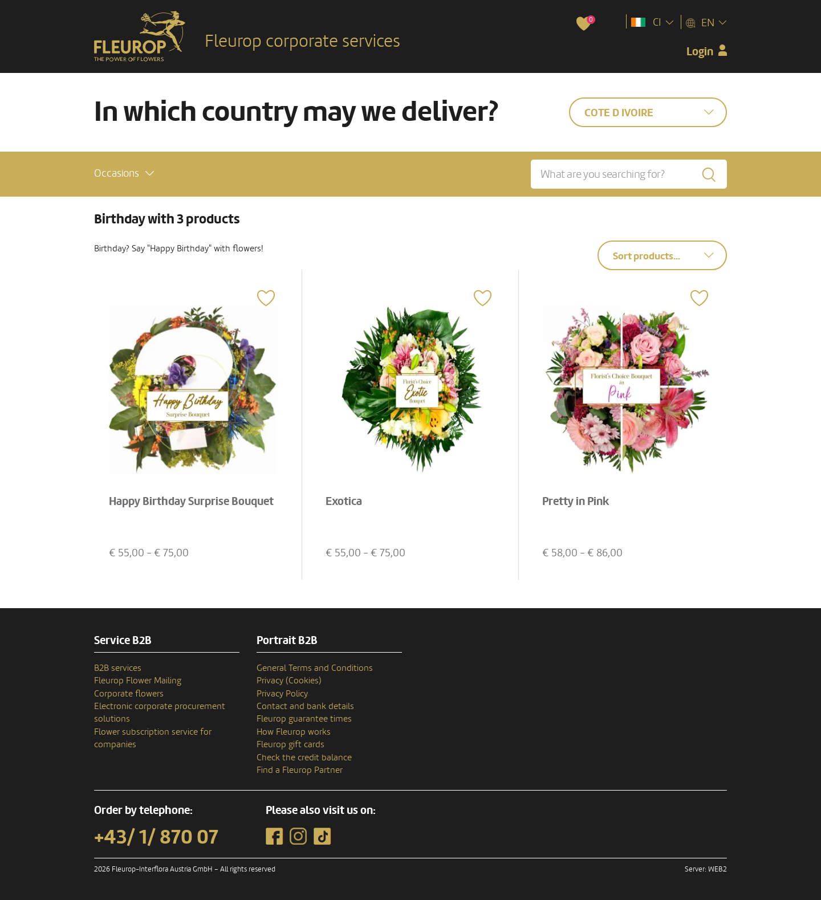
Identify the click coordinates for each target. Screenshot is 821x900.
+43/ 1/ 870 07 (156, 837)
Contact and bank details (305, 706)
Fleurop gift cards (290, 744)
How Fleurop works (294, 732)
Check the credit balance (304, 757)
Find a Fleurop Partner (300, 770)
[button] (124, 173)
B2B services (117, 668)
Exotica (344, 501)
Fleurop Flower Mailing (137, 680)
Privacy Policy (282, 694)
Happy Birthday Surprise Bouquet (191, 501)
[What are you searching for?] (629, 174)
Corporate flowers (129, 694)
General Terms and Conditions (315, 668)
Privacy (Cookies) (289, 680)
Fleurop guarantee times (304, 719)
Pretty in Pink (575, 501)
